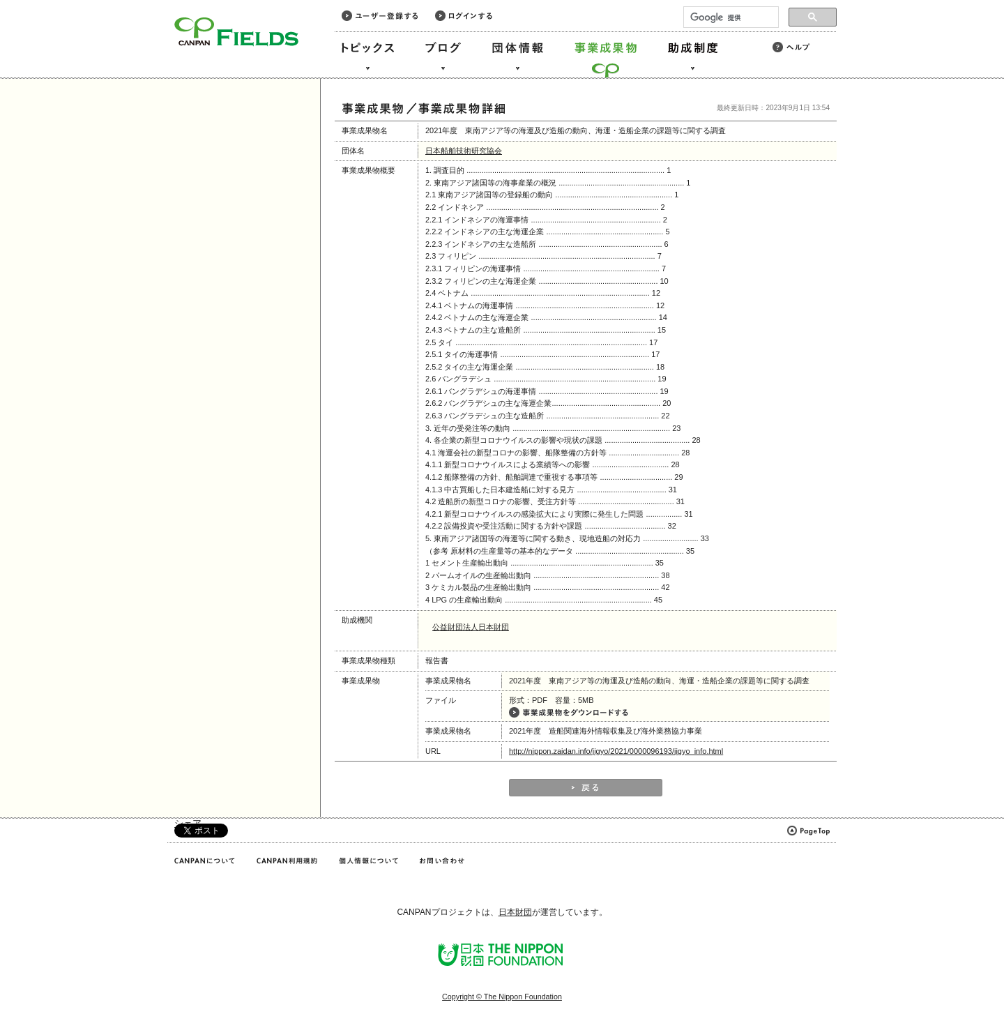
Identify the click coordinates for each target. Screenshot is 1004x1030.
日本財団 (515, 912)
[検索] (729, 17)
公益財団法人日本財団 (470, 627)
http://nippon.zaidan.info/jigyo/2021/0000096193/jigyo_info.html (616, 751)
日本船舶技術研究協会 (463, 150)
